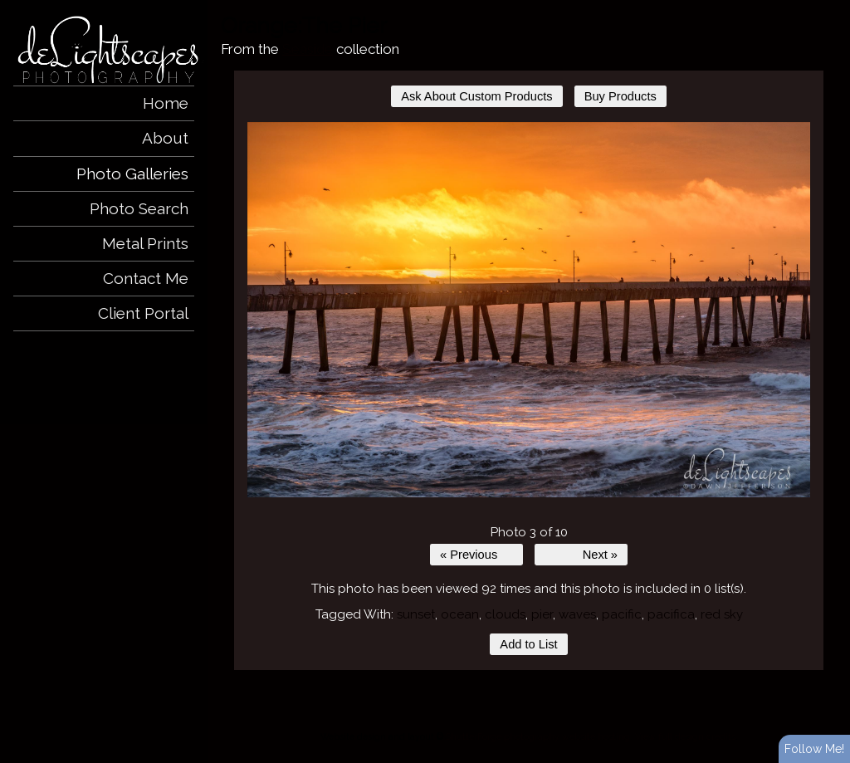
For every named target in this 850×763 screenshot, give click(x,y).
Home (165, 103)
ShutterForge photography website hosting (538, 736)
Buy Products (620, 96)
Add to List (528, 644)
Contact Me (145, 278)
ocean (460, 614)
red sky (722, 614)
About (165, 138)
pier (542, 614)
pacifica (671, 614)
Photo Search (139, 208)
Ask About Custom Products (476, 96)
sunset (416, 614)
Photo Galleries (132, 173)
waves (577, 614)
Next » (600, 554)
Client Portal (143, 313)
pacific (622, 614)
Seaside (307, 49)
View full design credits (685, 736)
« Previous (468, 554)
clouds (505, 614)
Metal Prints (145, 243)
